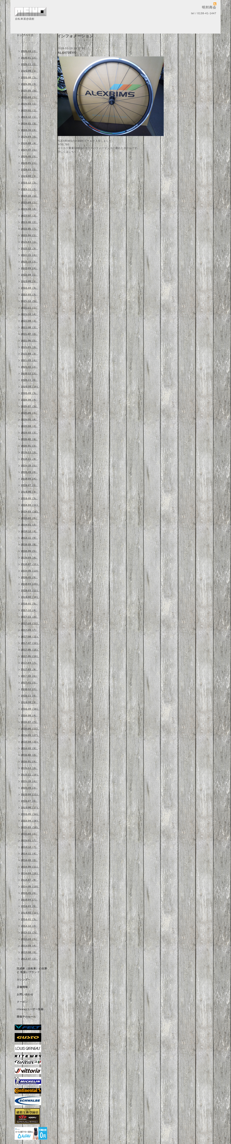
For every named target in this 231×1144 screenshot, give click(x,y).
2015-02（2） (29, 834)
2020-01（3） (29, 445)
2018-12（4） (29, 531)
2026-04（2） (29, 51)
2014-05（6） (29, 893)
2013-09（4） (29, 945)
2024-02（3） (29, 176)
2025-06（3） (29, 84)
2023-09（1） (29, 202)
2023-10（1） (29, 196)
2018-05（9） (29, 577)
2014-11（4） (29, 853)
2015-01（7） (29, 840)
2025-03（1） (29, 103)
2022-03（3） (29, 294)
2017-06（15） (30, 649)
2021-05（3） (29, 347)
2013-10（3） (29, 939)
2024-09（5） (29, 136)
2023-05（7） (29, 228)
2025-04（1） (29, 97)
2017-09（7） (29, 630)
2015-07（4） (29, 801)
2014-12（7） (29, 847)
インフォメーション (29, 42)
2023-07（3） (29, 215)
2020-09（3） (29, 393)
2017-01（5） (29, 682)
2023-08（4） (29, 209)
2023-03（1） (29, 242)
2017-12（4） (29, 610)
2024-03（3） (29, 169)
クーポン (22, 1001)
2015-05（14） (30, 814)
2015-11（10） (30, 774)
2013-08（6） (29, 952)
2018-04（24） (30, 584)
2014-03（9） (29, 906)
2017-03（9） (29, 669)
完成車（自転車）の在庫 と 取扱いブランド (32, 970)
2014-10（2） (29, 860)
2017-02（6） (29, 676)
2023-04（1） (29, 235)
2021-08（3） (29, 327)
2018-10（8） (29, 544)
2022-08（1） (29, 274)
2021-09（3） (29, 321)
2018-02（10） (30, 597)
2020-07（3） (29, 406)
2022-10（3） (29, 261)
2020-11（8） (29, 380)
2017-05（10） (30, 656)
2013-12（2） (29, 926)
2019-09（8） (29, 472)
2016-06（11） (30, 728)
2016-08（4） (29, 715)
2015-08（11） (30, 794)
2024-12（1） (29, 117)
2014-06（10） (30, 886)
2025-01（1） (29, 110)
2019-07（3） (29, 485)
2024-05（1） (29, 163)
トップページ (25, 35)
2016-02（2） (29, 755)
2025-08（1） (29, 77)
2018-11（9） (29, 538)
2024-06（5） (29, 156)
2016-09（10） (30, 709)
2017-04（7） (29, 663)
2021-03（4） (29, 360)
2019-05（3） (29, 498)
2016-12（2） (29, 689)
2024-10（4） (29, 130)
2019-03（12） (30, 511)
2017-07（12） (30, 643)
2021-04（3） (29, 353)
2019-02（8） (29, 518)
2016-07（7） (29, 722)
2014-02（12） (30, 912)
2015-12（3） (29, 768)
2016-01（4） (29, 761)
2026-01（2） (29, 57)
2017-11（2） (29, 616)
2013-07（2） (29, 959)
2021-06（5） (29, 340)
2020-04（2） (29, 426)
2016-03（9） (29, 748)
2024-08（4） (29, 143)
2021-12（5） (29, 301)
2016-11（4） (29, 695)
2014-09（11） (30, 866)
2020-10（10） (30, 386)
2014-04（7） (29, 899)
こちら (73, 151)
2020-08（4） (29, 399)
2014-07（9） (29, 880)
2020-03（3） (29, 432)
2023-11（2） (29, 189)
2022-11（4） (29, 255)
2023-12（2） (29, 182)
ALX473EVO (67, 52)
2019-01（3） (29, 524)
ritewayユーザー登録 (30, 1009)
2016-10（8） (29, 702)
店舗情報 (22, 987)
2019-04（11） (30, 505)
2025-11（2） (29, 64)
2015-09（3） (29, 787)
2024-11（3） (29, 123)
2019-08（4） (29, 478)
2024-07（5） (29, 150)
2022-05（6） (29, 281)
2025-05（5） (29, 90)
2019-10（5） (29, 465)
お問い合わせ (25, 994)
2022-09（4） (29, 268)
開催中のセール (26, 1016)
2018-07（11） (30, 564)
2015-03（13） (30, 827)
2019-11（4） (29, 459)
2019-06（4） (29, 492)
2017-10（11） (30, 623)
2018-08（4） (29, 557)
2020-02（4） (29, 439)
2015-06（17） (30, 807)
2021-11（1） (29, 307)
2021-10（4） (29, 314)
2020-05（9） (29, 419)
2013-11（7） (29, 932)
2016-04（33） (30, 741)
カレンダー (24, 979)
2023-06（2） (29, 222)
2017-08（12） (30, 636)
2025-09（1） (29, 71)
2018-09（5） (29, 551)
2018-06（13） (30, 570)
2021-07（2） (29, 334)
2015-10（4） (29, 781)
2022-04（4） (29, 288)
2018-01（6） (29, 603)
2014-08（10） (30, 873)
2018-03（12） (30, 590)
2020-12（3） (29, 373)
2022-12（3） (29, 248)
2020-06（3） (29, 413)
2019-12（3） (29, 452)
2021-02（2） (29, 367)
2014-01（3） (29, 919)
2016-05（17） (30, 735)
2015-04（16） (30, 820)
